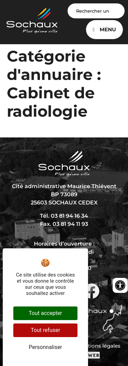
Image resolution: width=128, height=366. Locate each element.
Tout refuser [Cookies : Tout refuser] (45, 330)
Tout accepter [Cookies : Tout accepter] (45, 313)
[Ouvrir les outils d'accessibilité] (120, 285)
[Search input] (96, 10)
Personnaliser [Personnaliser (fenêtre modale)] (45, 347)
